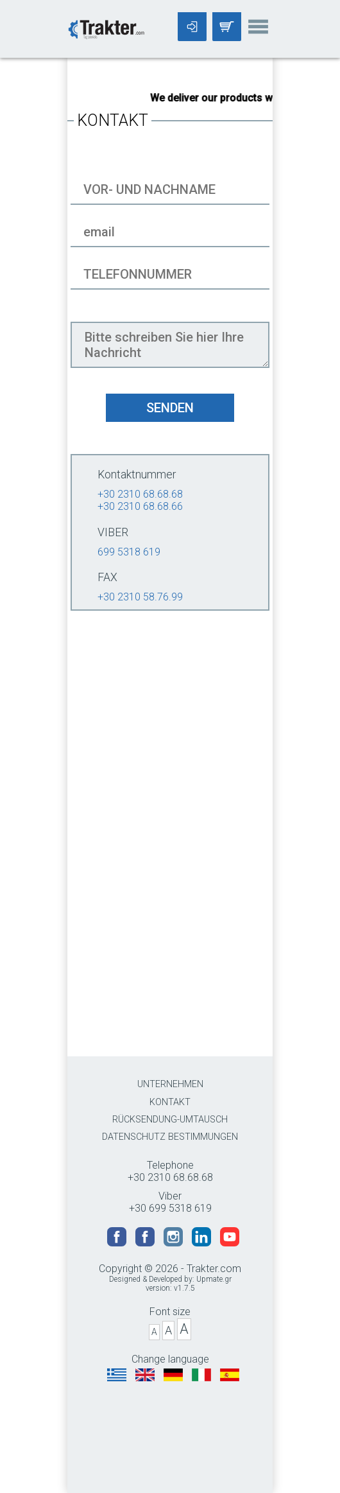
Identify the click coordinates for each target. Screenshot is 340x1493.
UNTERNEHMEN (170, 1084)
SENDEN (170, 407)
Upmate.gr (214, 1279)
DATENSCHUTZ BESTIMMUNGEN (170, 1136)
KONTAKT (170, 1102)
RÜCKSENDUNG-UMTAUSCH (170, 1119)
